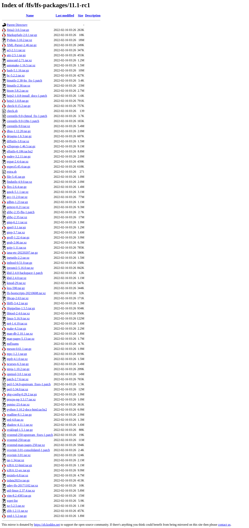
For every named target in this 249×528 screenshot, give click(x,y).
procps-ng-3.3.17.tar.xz (21, 399)
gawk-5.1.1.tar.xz (17, 192)
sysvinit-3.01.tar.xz (19, 455)
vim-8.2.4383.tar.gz (19, 495)
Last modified (65, 15)
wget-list (12, 500)
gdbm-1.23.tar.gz (17, 202)
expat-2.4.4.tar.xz (17, 161)
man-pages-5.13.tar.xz (20, 338)
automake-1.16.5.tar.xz (21, 65)
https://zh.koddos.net (47, 524)
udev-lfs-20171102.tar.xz (22, 485)
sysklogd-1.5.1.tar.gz (20, 429)
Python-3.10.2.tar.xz (19, 40)
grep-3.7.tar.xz (16, 232)
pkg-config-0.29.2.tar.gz (22, 394)
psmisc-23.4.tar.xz (18, 404)
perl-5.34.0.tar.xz (17, 389)
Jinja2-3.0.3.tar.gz (18, 30)
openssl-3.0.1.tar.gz (19, 374)
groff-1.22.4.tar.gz (18, 237)
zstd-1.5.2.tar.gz (17, 515)
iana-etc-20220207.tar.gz (22, 252)
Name (30, 15)
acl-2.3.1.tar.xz (16, 50)
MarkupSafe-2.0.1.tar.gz (22, 35)
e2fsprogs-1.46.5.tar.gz (21, 146)
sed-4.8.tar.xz (15, 419)
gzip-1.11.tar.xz (16, 247)
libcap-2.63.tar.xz (18, 298)
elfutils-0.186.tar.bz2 (20, 151)
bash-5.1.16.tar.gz (18, 70)
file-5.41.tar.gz (16, 176)
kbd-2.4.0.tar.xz (16, 278)
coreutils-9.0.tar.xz (18, 126)
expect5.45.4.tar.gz (18, 166)
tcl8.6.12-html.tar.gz (19, 465)
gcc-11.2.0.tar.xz (17, 197)
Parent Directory (17, 24)
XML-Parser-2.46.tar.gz (22, 45)
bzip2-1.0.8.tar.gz (18, 100)
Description (92, 15)
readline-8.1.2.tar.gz (19, 414)
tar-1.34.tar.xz (15, 460)
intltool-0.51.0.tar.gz (19, 262)
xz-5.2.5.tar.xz (16, 505)
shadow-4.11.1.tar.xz (20, 424)
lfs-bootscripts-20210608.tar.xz (26, 293)
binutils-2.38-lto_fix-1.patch (24, 80)
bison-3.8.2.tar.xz (17, 90)
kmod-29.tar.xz (16, 283)
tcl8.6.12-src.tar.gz (18, 470)
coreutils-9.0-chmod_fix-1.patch (27, 116)
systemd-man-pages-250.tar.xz (26, 445)
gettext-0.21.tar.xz (18, 207)
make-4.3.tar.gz (16, 328)
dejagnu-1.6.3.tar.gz (19, 136)
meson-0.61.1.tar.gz (19, 348)
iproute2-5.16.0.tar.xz (20, 267)
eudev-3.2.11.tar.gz (19, 156)
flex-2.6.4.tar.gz (16, 186)
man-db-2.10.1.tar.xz (20, 333)
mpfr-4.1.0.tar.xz (17, 359)
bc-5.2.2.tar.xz (16, 75)
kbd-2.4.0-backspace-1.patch (25, 273)
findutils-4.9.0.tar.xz (19, 181)
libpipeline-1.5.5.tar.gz (21, 308)
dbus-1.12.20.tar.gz (19, 131)
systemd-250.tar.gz (18, 440)
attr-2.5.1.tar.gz (16, 55)
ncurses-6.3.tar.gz (18, 364)
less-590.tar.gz (16, 288)
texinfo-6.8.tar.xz (17, 475)
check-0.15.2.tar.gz (19, 105)
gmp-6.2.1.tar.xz (17, 222)
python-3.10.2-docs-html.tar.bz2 (27, 409)
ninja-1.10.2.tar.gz (18, 369)
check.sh (12, 111)
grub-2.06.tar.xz (17, 242)
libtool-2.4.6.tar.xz (18, 313)
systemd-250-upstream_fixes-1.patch (30, 434)
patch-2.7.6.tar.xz (17, 379)
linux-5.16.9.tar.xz (18, 318)
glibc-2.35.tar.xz (17, 217)
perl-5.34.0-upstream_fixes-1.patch (29, 384)
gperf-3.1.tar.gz (16, 227)
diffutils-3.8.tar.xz (18, 141)
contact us (224, 524)
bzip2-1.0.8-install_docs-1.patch (27, 95)
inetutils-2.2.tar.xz (18, 257)
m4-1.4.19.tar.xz (17, 323)
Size (80, 15)
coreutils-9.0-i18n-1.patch (23, 121)
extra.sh (12, 171)
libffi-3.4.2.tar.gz (17, 303)
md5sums (13, 343)
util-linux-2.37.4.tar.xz (21, 490)
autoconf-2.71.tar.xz (19, 60)
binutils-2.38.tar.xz (18, 85)
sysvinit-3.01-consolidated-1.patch (28, 450)
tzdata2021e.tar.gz (18, 480)
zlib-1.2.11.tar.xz (17, 510)
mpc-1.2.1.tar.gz (17, 354)
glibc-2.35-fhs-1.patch (20, 212)
